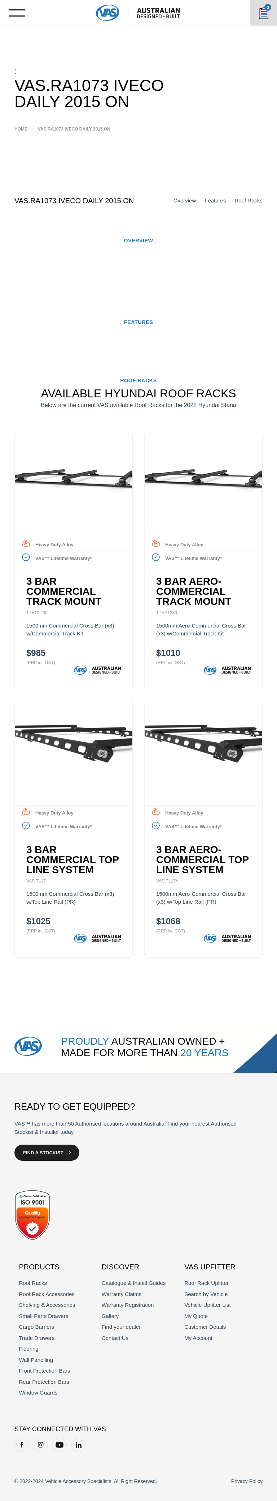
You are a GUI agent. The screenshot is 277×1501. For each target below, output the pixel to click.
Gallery (110, 1316)
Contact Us (115, 1338)
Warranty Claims (121, 1294)
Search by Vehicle (206, 1294)
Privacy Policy (247, 1481)
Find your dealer (121, 1327)
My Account (198, 1338)
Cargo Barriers (36, 1327)
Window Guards (38, 1393)
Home (20, 129)
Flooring (29, 1349)
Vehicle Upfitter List (207, 1305)
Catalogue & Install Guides (134, 1283)
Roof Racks (248, 200)
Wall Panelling (36, 1360)
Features (215, 200)
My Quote (196, 1316)
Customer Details (205, 1327)
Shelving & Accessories (47, 1305)
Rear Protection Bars (44, 1382)
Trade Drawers (37, 1338)
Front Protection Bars (44, 1371)
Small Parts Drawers (44, 1316)
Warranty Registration (128, 1305)
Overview (184, 200)
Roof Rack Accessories (47, 1294)
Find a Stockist (43, 1152)
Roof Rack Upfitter (206, 1283)
